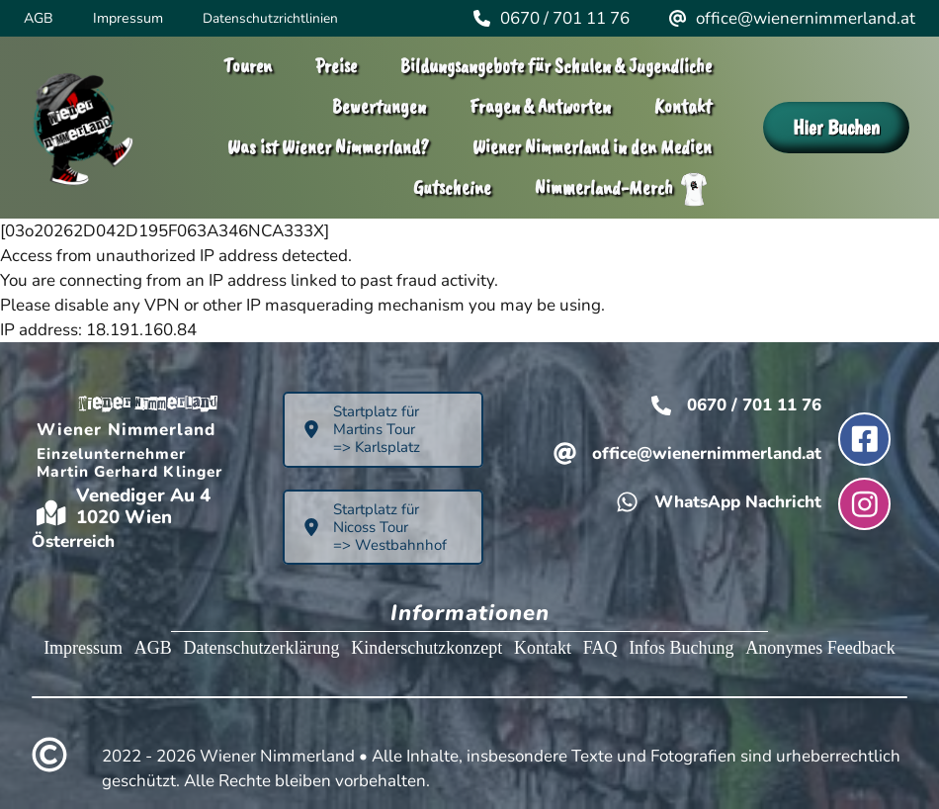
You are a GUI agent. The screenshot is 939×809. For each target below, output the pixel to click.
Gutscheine (452, 187)
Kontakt (683, 106)
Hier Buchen (836, 127)
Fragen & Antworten (540, 106)
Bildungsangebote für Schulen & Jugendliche (556, 65)
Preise (336, 65)
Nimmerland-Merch (623, 189)
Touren (247, 65)
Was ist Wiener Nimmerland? (328, 147)
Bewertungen (379, 106)
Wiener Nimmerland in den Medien (592, 147)
